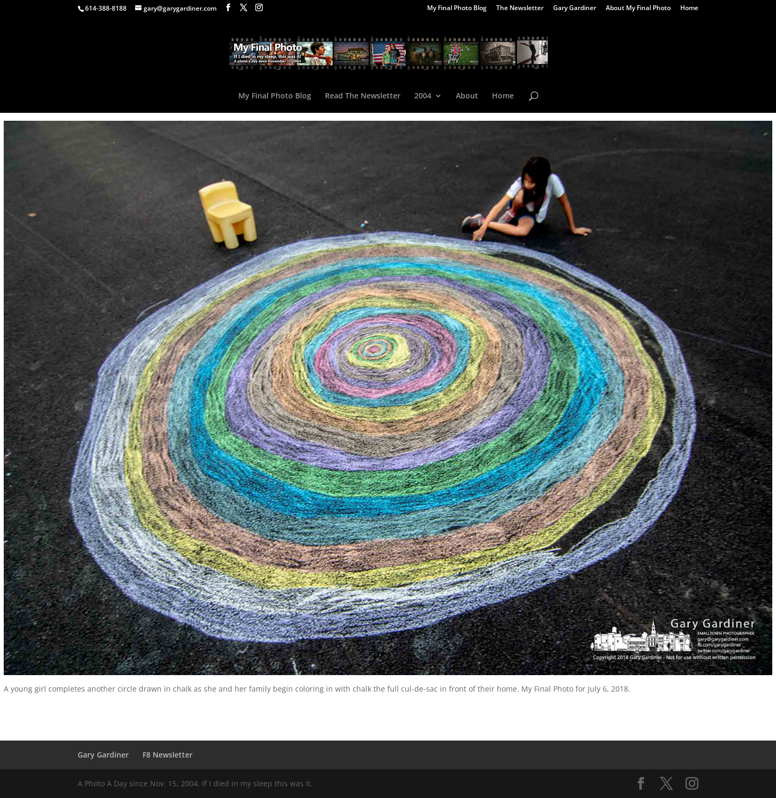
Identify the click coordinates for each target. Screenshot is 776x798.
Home (689, 8)
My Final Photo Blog (457, 8)
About (467, 96)
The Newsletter (520, 8)
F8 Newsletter (168, 755)
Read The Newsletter (362, 96)
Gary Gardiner (574, 8)
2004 (422, 96)
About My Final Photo (638, 8)
